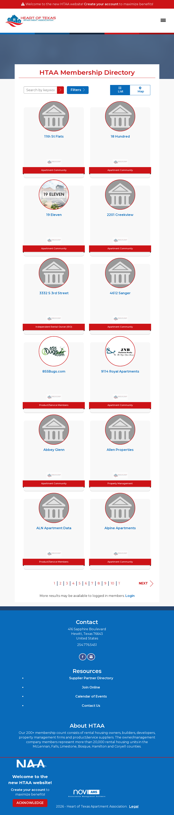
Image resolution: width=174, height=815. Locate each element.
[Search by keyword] (40, 90)
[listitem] (54, 138)
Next (146, 583)
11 (120, 583)
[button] (60, 90)
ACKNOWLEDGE (30, 803)
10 (112, 583)
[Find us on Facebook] (82, 656)
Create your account (101, 4)
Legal (133, 806)
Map (140, 90)
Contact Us (91, 706)
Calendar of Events (91, 696)
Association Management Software (87, 793)
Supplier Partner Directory (91, 678)
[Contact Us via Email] (91, 656)
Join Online (91, 687)
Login (130, 596)
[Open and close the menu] (114, 20)
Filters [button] (78, 90)
